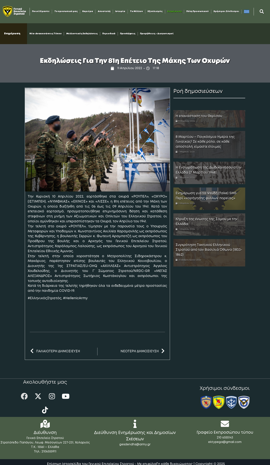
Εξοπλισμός (155, 11)
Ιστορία (120, 11)
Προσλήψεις (127, 34)
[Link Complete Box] (209, 119)
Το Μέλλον (136, 11)
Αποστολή (104, 11)
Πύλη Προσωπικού (197, 11)
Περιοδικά (108, 34)
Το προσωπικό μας (66, 11)
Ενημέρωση (174, 11)
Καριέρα (87, 11)
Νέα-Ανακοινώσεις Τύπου (45, 34)
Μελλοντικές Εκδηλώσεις (82, 34)
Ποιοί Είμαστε (41, 11)
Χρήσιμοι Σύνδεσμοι (226, 11)
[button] (262, 12)
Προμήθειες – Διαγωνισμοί (157, 34)
